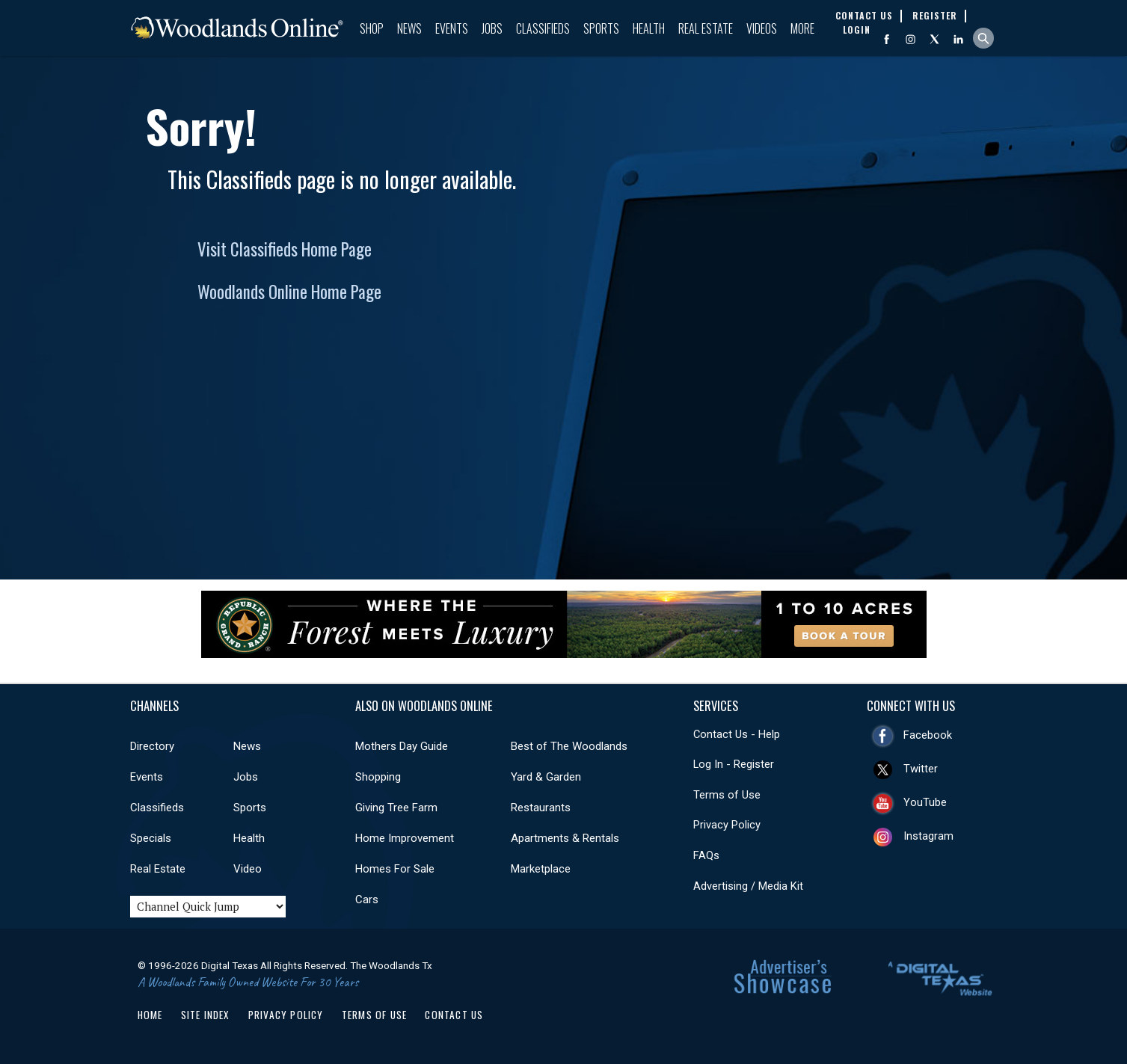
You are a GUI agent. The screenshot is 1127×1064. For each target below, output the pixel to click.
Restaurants (541, 807)
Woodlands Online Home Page (289, 291)
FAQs (706, 855)
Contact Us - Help (736, 734)
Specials (150, 838)
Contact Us (454, 1014)
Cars (366, 899)
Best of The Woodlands (569, 746)
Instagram (928, 836)
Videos (761, 28)
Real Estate (705, 28)
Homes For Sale (394, 869)
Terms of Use (727, 795)
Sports (601, 28)
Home (150, 1014)
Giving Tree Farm (396, 807)
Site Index (205, 1014)
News (409, 28)
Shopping (378, 777)
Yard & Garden (546, 777)
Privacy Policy (727, 824)
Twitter (920, 768)
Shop (372, 28)
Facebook (927, 735)
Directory (152, 746)
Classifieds (543, 28)
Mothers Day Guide (401, 746)
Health (649, 28)
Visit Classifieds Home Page (284, 249)
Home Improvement (404, 838)
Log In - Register (733, 764)
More (802, 28)
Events (451, 28)
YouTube (925, 802)
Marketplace (541, 869)
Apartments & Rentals (565, 838)
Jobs (492, 28)
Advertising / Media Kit (748, 886)
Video (247, 869)
